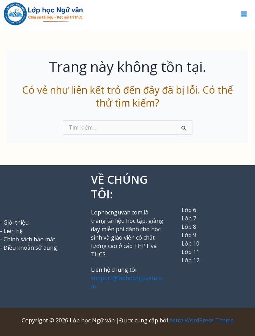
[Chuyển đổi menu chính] (244, 14)
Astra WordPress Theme (201, 320)
